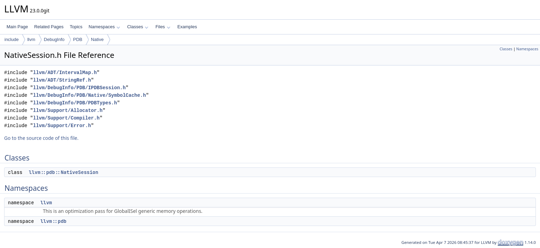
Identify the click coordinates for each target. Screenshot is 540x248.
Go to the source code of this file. (41, 138)
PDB (77, 39)
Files (162, 26)
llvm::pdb (53, 221)
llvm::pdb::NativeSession (63, 172)
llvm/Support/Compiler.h (66, 118)
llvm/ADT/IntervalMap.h (65, 72)
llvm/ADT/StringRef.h (62, 80)
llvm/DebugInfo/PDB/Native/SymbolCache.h (89, 95)
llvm (31, 39)
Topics (76, 26)
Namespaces (104, 26)
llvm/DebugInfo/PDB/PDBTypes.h (75, 103)
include (11, 39)
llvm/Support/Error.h (62, 125)
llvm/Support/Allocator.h (68, 110)
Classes (137, 26)
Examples (187, 26)
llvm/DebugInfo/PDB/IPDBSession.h (79, 87)
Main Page (17, 26)
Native (97, 39)
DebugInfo (54, 39)
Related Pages (48, 26)
